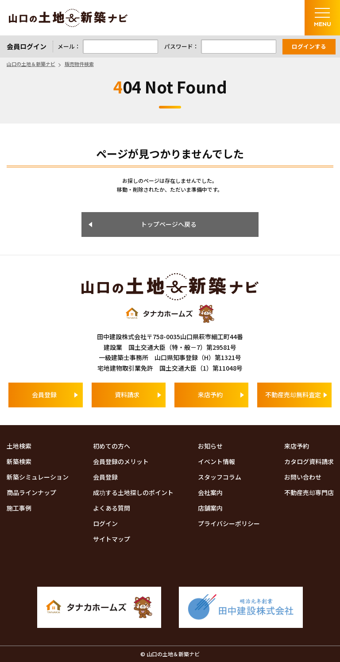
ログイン (105, 523)
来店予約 (210, 394)
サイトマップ (111, 538)
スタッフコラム (219, 476)
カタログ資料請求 (309, 461)
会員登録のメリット (121, 461)
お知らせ (210, 445)
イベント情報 (216, 461)
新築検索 (19, 461)
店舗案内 (210, 507)
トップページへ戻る (169, 224)
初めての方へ (111, 445)
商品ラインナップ (31, 492)
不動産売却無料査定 (293, 394)
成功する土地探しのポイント (133, 492)
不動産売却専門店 (309, 492)
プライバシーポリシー (229, 523)
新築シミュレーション (38, 476)
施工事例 (19, 507)
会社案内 (210, 492)
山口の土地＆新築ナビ (68, 18)
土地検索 (19, 445)
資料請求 (127, 394)
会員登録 (44, 394)
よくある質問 (111, 507)
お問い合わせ (302, 476)
